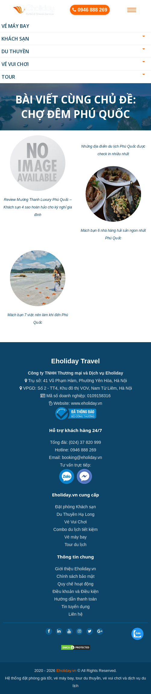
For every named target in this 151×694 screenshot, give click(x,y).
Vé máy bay (15, 26)
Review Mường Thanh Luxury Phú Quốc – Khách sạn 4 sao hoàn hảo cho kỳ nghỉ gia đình (38, 207)
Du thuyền (73, 51)
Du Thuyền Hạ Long (75, 514)
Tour (73, 77)
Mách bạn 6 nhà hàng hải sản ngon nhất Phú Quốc (113, 234)
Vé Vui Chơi (73, 64)
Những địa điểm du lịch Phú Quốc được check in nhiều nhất (113, 150)
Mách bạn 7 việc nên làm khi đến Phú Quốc (38, 319)
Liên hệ (75, 614)
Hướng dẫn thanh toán (75, 599)
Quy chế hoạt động (75, 583)
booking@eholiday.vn (82, 457)
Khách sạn (73, 38)
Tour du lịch (75, 544)
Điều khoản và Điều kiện (75, 591)
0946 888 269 (89, 9)
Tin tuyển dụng (75, 606)
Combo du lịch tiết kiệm (75, 529)
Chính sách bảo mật (76, 576)
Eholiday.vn (66, 670)
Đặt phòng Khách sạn (75, 506)
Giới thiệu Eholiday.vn (75, 568)
